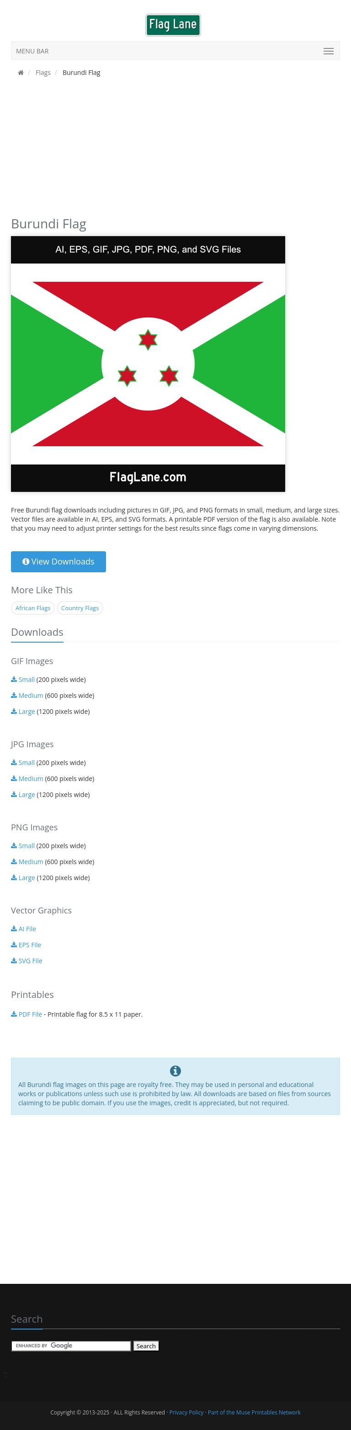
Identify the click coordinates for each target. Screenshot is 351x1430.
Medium (27, 695)
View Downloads (58, 561)
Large (23, 711)
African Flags (33, 608)
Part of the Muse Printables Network (254, 1412)
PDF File (26, 1014)
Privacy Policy (186, 1412)
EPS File (26, 944)
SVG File (27, 960)
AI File (23, 928)
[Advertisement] (175, 149)
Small (23, 679)
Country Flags (80, 608)
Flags (42, 72)
